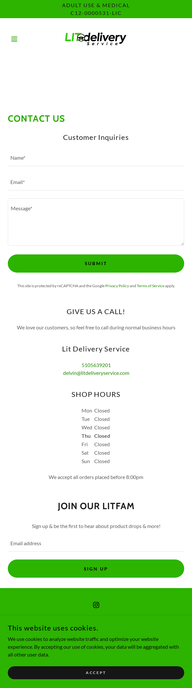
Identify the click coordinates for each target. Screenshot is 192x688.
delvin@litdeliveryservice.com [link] (96, 373)
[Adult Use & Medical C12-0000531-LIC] (96, 9)
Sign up (96, 568)
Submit (96, 263)
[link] (96, 39)
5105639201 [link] (96, 365)
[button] (21, 38)
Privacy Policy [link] (117, 285)
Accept (96, 672)
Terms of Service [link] (150, 285)
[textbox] (96, 158)
